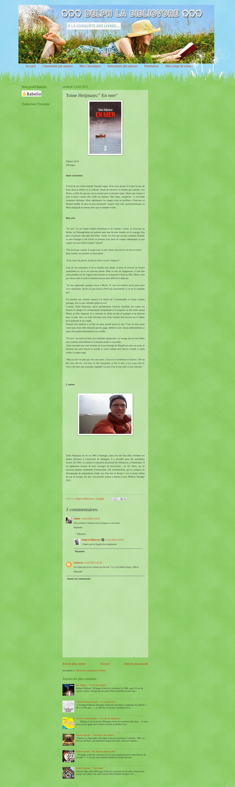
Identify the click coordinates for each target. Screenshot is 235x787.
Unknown (78, 562)
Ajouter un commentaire (79, 579)
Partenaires (151, 66)
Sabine (77, 518)
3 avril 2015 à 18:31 (91, 518)
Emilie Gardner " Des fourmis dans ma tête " (96, 751)
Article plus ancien (136, 663)
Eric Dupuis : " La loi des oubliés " (91, 685)
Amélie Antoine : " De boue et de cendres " (95, 735)
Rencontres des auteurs (123, 66)
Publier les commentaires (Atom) (91, 670)
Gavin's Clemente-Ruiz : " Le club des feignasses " (99, 718)
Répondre (78, 527)
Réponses (81, 534)
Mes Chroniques (90, 66)
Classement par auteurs (57, 66)
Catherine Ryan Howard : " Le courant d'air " (96, 702)
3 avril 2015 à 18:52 (93, 562)
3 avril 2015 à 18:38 (114, 540)
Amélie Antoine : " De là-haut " (90, 768)
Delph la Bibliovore (91, 540)
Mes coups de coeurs (179, 66)
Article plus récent (74, 663)
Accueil (31, 66)
